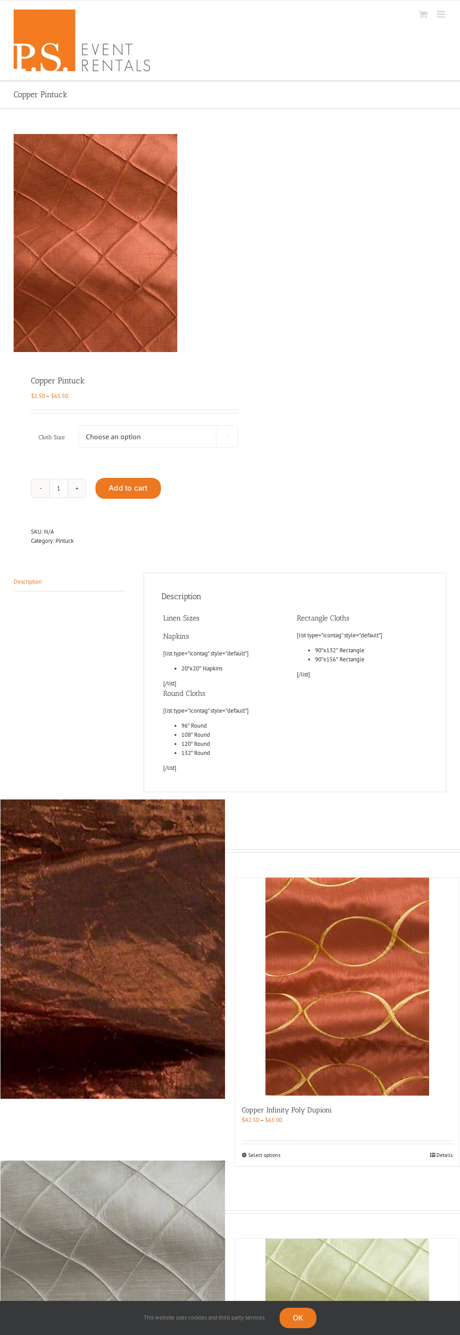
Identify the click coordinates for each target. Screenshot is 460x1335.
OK (298, 1317)
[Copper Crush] (112, 949)
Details (444, 1154)
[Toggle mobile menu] (441, 14)
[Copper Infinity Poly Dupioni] (347, 987)
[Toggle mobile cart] (423, 14)
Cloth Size (52, 437)
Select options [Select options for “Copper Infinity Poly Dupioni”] (264, 1154)
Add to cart (128, 487)
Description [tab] (28, 582)
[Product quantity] (59, 488)
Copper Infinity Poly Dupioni (287, 1110)
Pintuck (64, 541)
